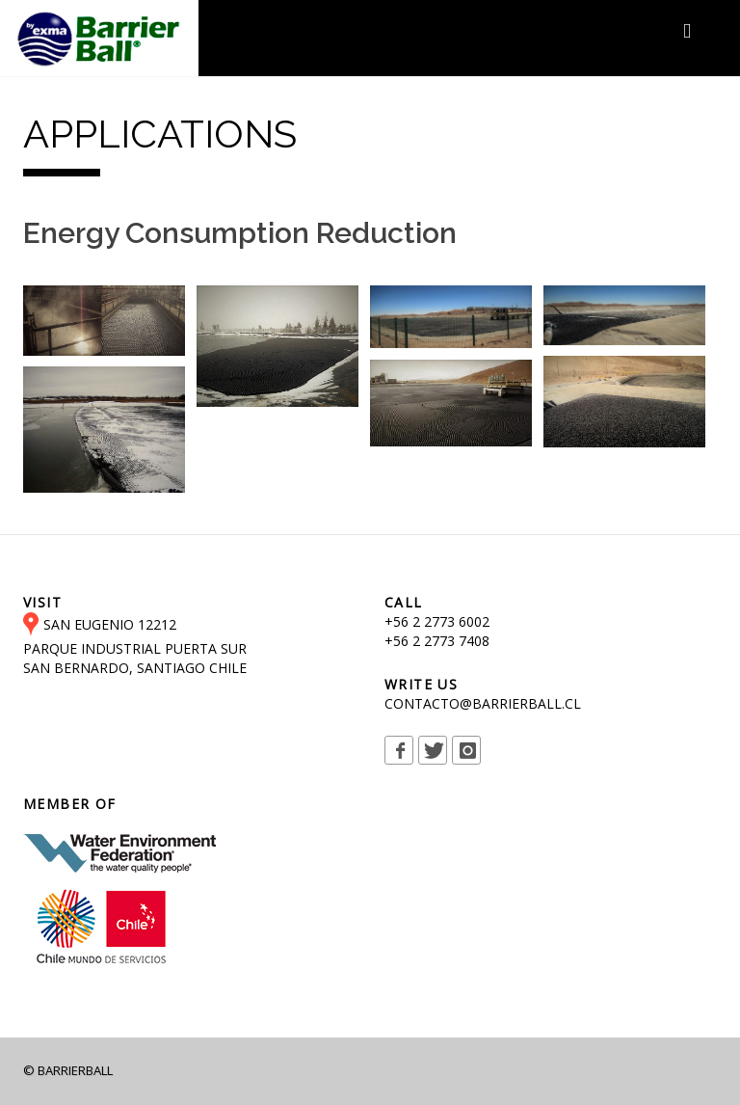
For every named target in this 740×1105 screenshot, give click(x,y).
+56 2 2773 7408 (436, 641)
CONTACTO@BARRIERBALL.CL (482, 703)
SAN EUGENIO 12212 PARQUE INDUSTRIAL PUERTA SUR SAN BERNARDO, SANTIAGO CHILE (135, 646)
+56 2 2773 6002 (436, 621)
